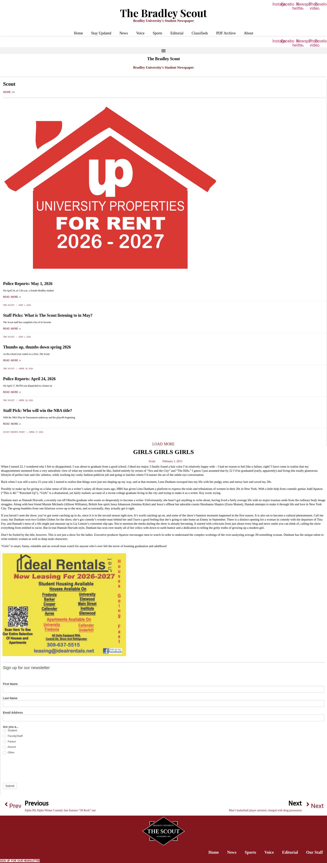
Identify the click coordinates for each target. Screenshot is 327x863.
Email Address (13, 712)
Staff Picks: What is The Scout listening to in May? (47, 315)
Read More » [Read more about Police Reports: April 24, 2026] (12, 392)
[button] (163, 50)
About (248, 33)
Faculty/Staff (13, 736)
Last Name (10, 698)
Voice (140, 33)
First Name (10, 684)
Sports (157, 33)
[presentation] (34, 769)
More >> (9, 92)
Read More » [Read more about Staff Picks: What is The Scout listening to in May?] (12, 329)
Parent (9, 741)
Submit (9, 786)
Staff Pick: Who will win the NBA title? (37, 410)
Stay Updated (101, 33)
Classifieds (200, 33)
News (123, 33)
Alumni (9, 747)
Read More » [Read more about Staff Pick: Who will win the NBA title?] (12, 424)
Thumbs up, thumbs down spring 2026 (37, 347)
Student (10, 730)
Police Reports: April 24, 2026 (29, 378)
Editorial (177, 33)
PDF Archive (226, 33)
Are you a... (10, 726)
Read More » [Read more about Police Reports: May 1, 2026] (12, 297)
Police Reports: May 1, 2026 (27, 283)
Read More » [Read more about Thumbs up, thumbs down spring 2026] (12, 360)
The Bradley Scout (163, 13)
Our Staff (314, 852)
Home (78, 33)
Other (8, 752)
